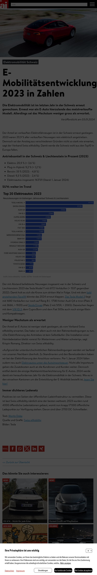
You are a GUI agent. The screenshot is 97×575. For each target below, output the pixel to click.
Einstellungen (43, 570)
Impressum (20, 570)
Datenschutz (9, 570)
